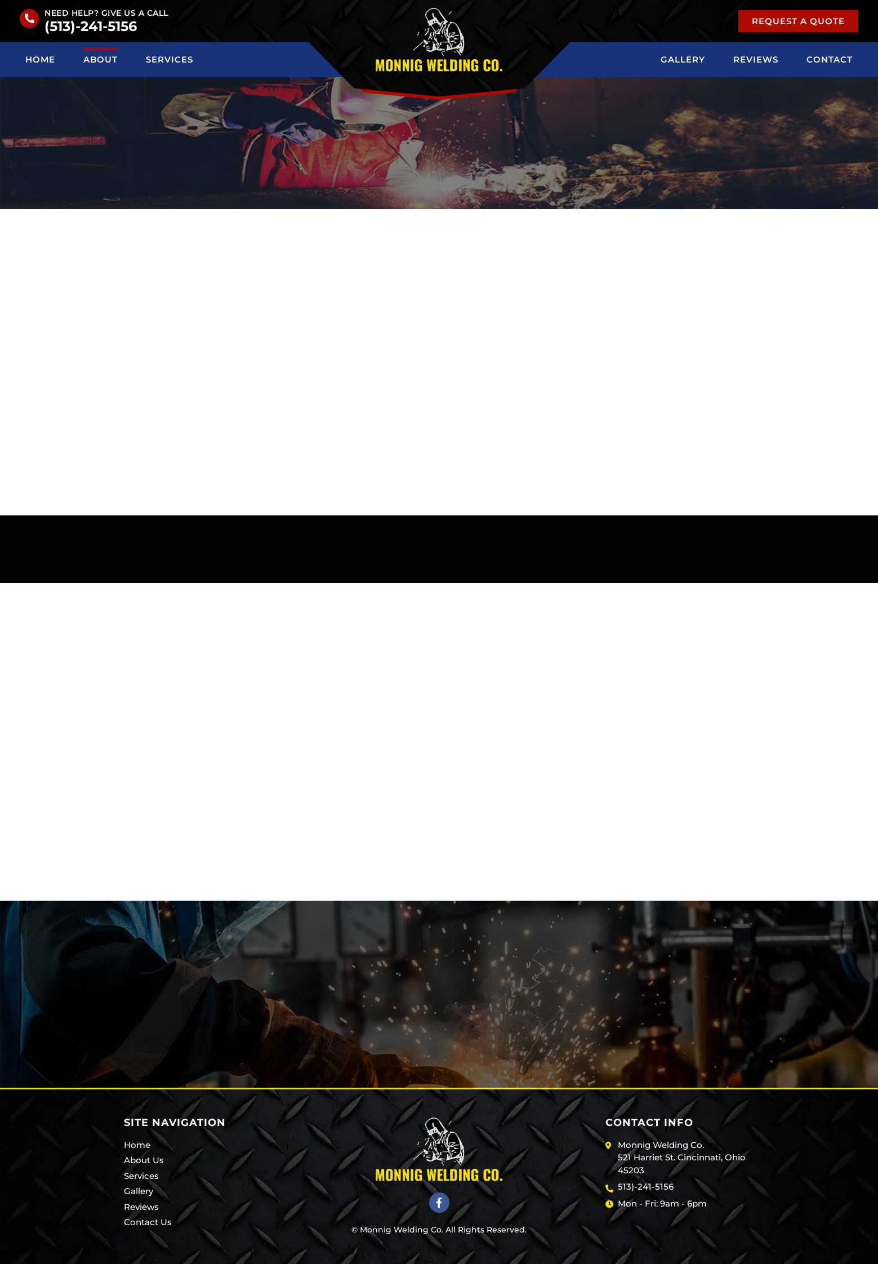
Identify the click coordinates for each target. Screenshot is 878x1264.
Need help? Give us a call (106, 13)
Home (40, 59)
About (100, 59)
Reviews (755, 59)
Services (169, 59)
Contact (829, 59)
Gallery (683, 59)
